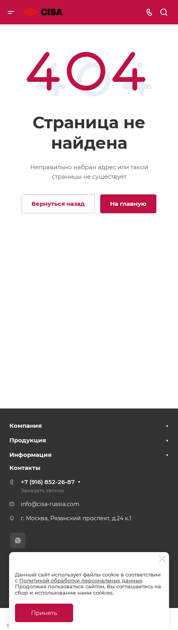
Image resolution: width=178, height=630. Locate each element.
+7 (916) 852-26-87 (48, 482)
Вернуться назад (58, 203)
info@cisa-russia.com (50, 504)
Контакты (24, 467)
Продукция (27, 440)
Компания (25, 425)
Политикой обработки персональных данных (80, 580)
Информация (30, 454)
